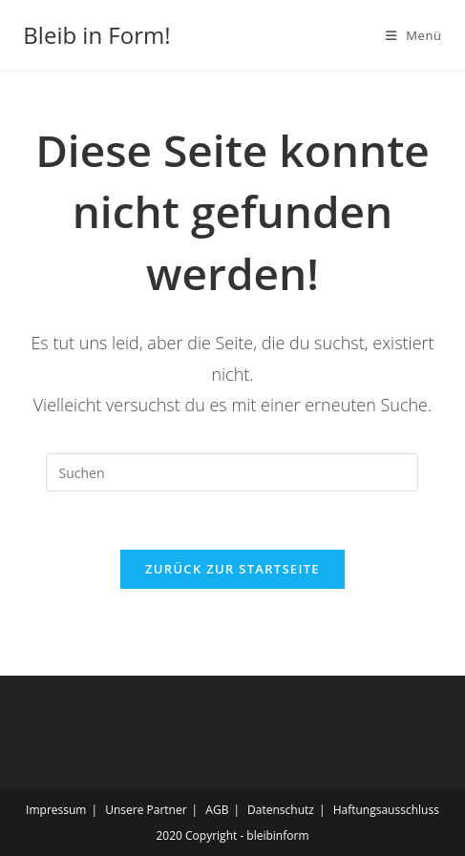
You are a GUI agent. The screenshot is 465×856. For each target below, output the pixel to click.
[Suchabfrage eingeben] (232, 472)
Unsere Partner (145, 810)
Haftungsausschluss (386, 810)
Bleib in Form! (96, 35)
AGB (216, 810)
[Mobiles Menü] (414, 35)
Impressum (56, 810)
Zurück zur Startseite (232, 568)
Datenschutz (280, 810)
